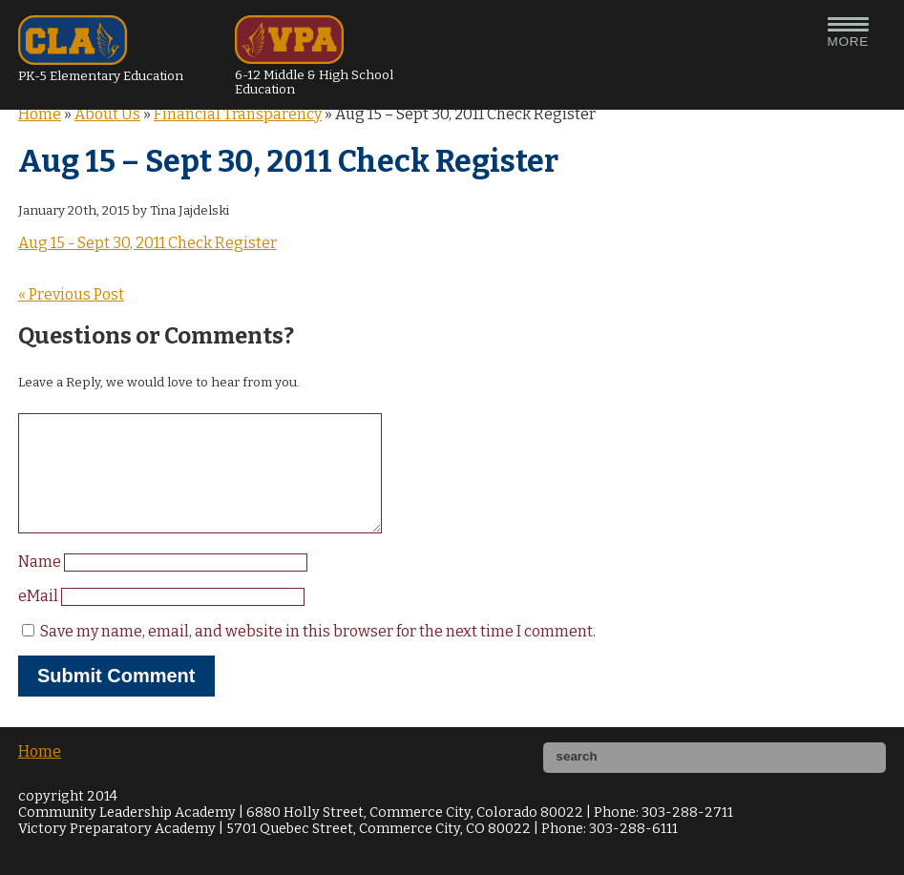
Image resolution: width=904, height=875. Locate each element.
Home (39, 114)
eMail (39, 619)
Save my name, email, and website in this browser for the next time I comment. (318, 654)
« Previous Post (71, 294)
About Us (107, 114)
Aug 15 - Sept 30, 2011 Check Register (147, 243)
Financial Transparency (238, 114)
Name (41, 584)
